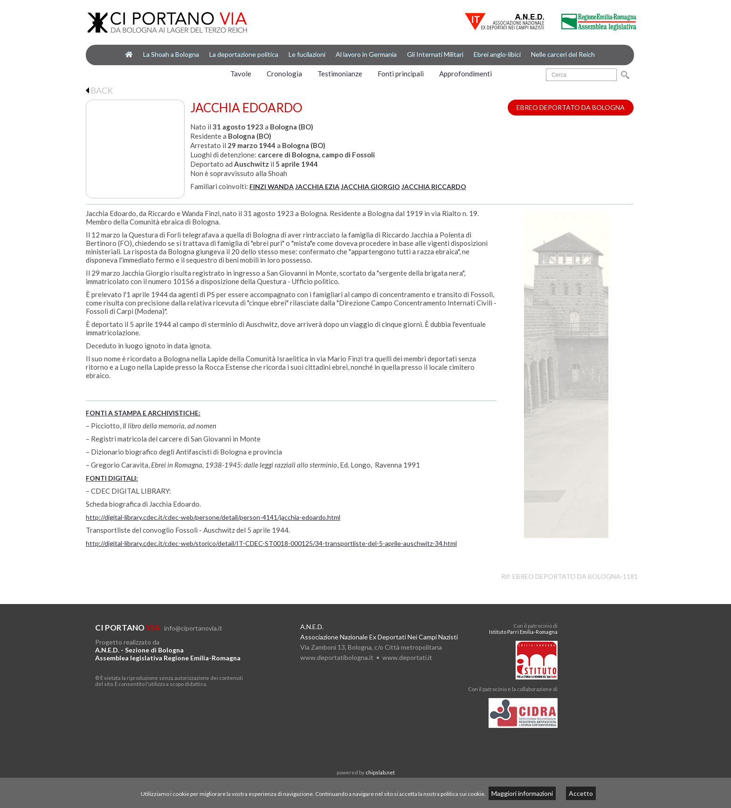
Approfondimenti (465, 73)
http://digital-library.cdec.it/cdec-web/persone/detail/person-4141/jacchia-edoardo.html (213, 517)
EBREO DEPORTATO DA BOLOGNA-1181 (575, 576)
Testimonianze (339, 73)
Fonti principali (401, 73)
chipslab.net (380, 772)
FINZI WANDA (271, 186)
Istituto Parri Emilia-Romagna (523, 632)
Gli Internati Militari (435, 54)
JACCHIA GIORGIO (370, 186)
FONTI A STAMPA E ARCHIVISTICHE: (143, 413)
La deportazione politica (243, 54)
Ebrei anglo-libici (497, 54)
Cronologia (284, 73)
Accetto (581, 793)
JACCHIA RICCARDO (433, 186)
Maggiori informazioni (522, 793)
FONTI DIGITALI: (112, 478)
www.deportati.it (407, 657)
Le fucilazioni (307, 54)
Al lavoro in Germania (366, 54)
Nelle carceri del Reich (563, 54)
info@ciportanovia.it (193, 628)
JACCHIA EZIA (317, 186)
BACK (99, 90)
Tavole (240, 73)
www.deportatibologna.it (336, 657)
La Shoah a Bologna (171, 54)
